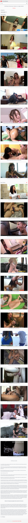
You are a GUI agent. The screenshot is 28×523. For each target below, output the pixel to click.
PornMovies (14, 8)
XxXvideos (4, 1)
